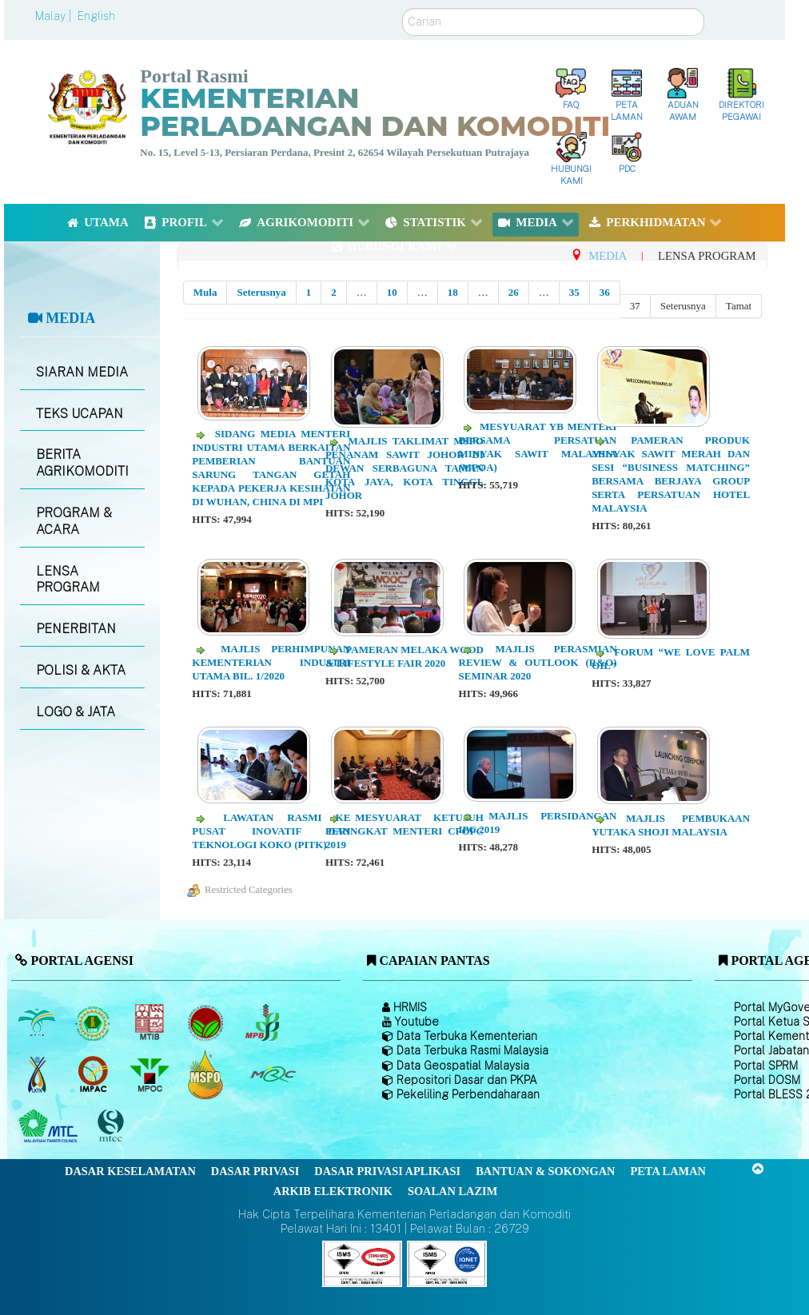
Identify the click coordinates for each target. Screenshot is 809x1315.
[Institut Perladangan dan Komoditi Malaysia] (95, 1074)
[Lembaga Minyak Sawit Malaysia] (38, 1022)
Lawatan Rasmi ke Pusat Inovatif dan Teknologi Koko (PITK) (271, 831)
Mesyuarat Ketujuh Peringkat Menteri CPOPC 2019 (404, 831)
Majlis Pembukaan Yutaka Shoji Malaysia (671, 825)
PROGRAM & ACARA (74, 521)
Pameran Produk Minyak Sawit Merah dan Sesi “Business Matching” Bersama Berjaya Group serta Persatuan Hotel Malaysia (671, 473)
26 (513, 292)
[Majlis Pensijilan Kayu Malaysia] (113, 1126)
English (96, 16)
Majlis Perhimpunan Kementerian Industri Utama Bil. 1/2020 (271, 662)
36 (605, 292)
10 (392, 292)
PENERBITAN (76, 628)
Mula (205, 292)
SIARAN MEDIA (82, 372)
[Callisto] (362, 1262)
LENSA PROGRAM (68, 580)
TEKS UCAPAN (79, 413)
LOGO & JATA (75, 711)
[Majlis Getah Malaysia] (272, 1074)
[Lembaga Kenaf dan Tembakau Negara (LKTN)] (38, 1074)
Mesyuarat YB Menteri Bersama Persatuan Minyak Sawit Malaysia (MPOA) (538, 446)
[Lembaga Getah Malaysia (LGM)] (95, 1022)
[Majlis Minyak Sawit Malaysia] (150, 1074)
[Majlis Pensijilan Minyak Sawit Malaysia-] (207, 1074)
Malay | (54, 16)
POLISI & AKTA (81, 670)
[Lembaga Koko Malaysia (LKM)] (207, 1022)
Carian (402, 8)
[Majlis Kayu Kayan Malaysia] (50, 1126)
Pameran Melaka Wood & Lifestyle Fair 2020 (404, 656)
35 (574, 292)
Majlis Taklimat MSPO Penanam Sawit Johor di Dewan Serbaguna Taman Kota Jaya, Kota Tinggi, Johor (404, 468)
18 (453, 292)
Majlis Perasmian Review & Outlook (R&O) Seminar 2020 (538, 662)
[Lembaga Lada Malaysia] (263, 1022)
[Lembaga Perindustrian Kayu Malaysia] (150, 1022)
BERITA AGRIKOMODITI (82, 463)
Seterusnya (261, 292)
